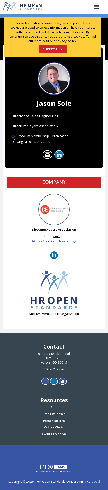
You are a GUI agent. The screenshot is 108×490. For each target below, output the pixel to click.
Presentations (54, 420)
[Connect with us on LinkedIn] (54, 381)
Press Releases (54, 414)
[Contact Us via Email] (63, 381)
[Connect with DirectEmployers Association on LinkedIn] (54, 255)
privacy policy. (66, 41)
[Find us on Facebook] (45, 381)
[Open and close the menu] (73, 7)
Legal (96, 481)
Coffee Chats (54, 427)
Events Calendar (54, 434)
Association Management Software (54, 468)
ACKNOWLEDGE (53, 49)
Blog (54, 407)
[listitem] (47, 154)
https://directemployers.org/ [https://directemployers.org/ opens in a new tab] (54, 241)
